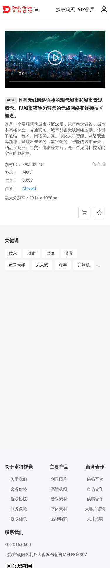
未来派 (42, 265)
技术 (13, 253)
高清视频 (59, 489)
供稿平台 (95, 479)
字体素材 (59, 509)
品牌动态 (59, 518)
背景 (69, 253)
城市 (32, 253)
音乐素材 (59, 499)
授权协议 (19, 499)
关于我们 (19, 479)
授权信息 (19, 518)
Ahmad (29, 188)
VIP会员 (86, 9)
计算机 (83, 265)
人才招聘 (95, 518)
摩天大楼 (17, 265)
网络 (50, 253)
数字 (63, 265)
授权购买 (65, 9)
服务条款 (19, 509)
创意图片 (59, 479)
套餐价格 (19, 489)
